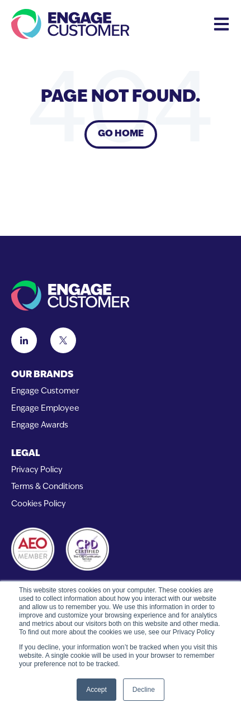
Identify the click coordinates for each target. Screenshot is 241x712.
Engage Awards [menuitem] (39, 425)
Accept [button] (96, 690)
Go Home (121, 134)
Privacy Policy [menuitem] (37, 470)
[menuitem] (120, 375)
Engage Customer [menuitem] (45, 391)
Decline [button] (144, 690)
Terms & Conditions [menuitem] (47, 487)
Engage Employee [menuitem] (45, 409)
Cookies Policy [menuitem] (38, 504)
